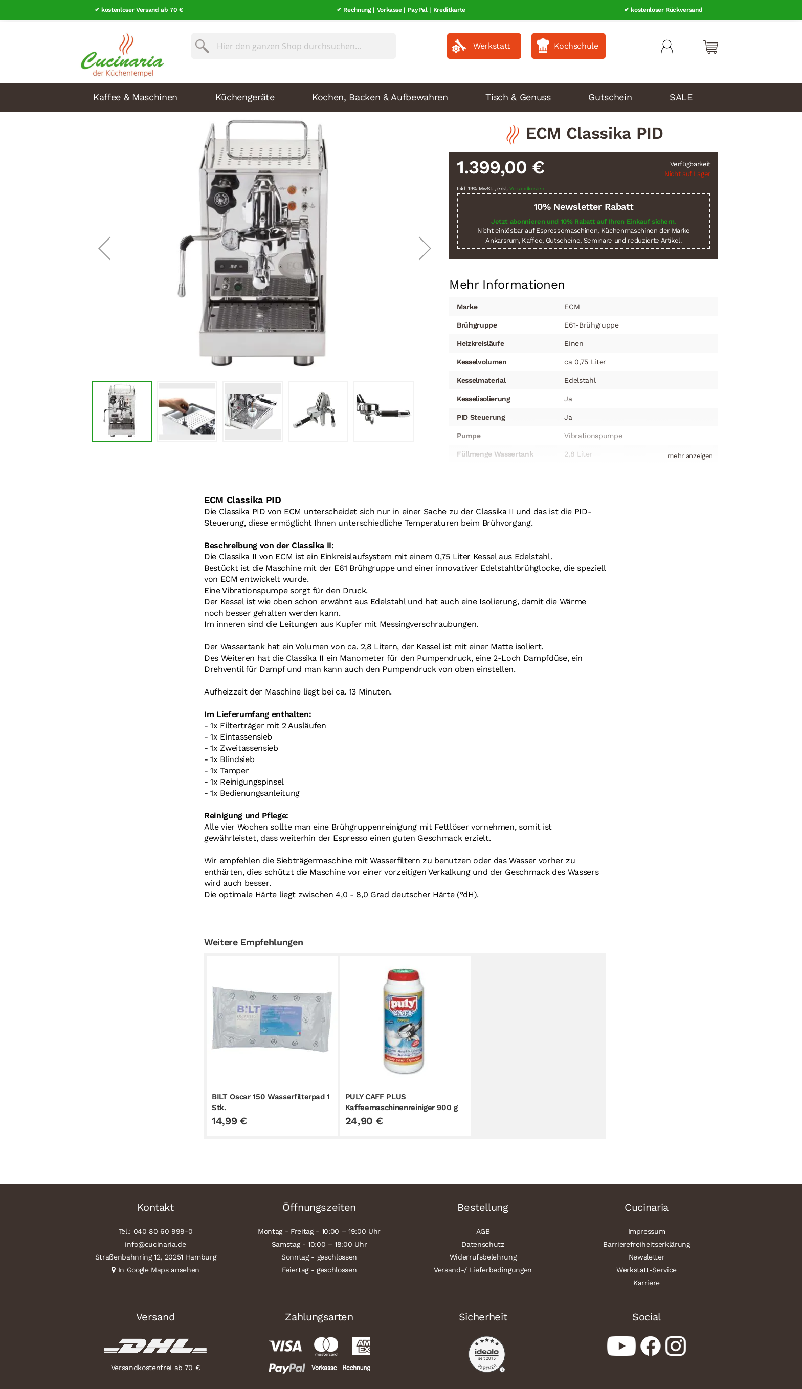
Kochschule (576, 44)
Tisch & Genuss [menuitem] (517, 95)
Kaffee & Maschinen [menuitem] (135, 95)
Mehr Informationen (507, 282)
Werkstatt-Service (646, 1268)
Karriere (646, 1281)
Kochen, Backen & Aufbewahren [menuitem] (380, 95)
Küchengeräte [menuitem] (245, 95)
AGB (483, 1230)
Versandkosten (526, 187)
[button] (104, 246)
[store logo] (120, 51)
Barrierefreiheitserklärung (646, 1243)
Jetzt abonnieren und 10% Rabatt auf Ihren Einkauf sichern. (583, 220)
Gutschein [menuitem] (610, 95)
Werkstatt (491, 44)
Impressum (646, 1230)
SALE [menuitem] (681, 95)
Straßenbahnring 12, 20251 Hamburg (155, 1255)
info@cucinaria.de (155, 1243)
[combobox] (293, 44)
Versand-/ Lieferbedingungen (483, 1268)
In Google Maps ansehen (159, 1268)
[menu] (401, 96)
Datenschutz (482, 1243)
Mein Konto (667, 45)
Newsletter (647, 1255)
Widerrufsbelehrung (483, 1255)
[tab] (507, 283)
